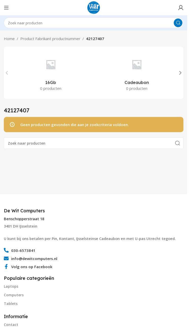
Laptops (11, 286)
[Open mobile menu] (6, 8)
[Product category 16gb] (50, 73)
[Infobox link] (25, 211)
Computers (14, 294)
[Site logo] (93, 7)
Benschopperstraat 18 (24, 218)
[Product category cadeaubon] (136, 73)
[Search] (93, 23)
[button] (7, 73)
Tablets (11, 303)
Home (9, 38)
